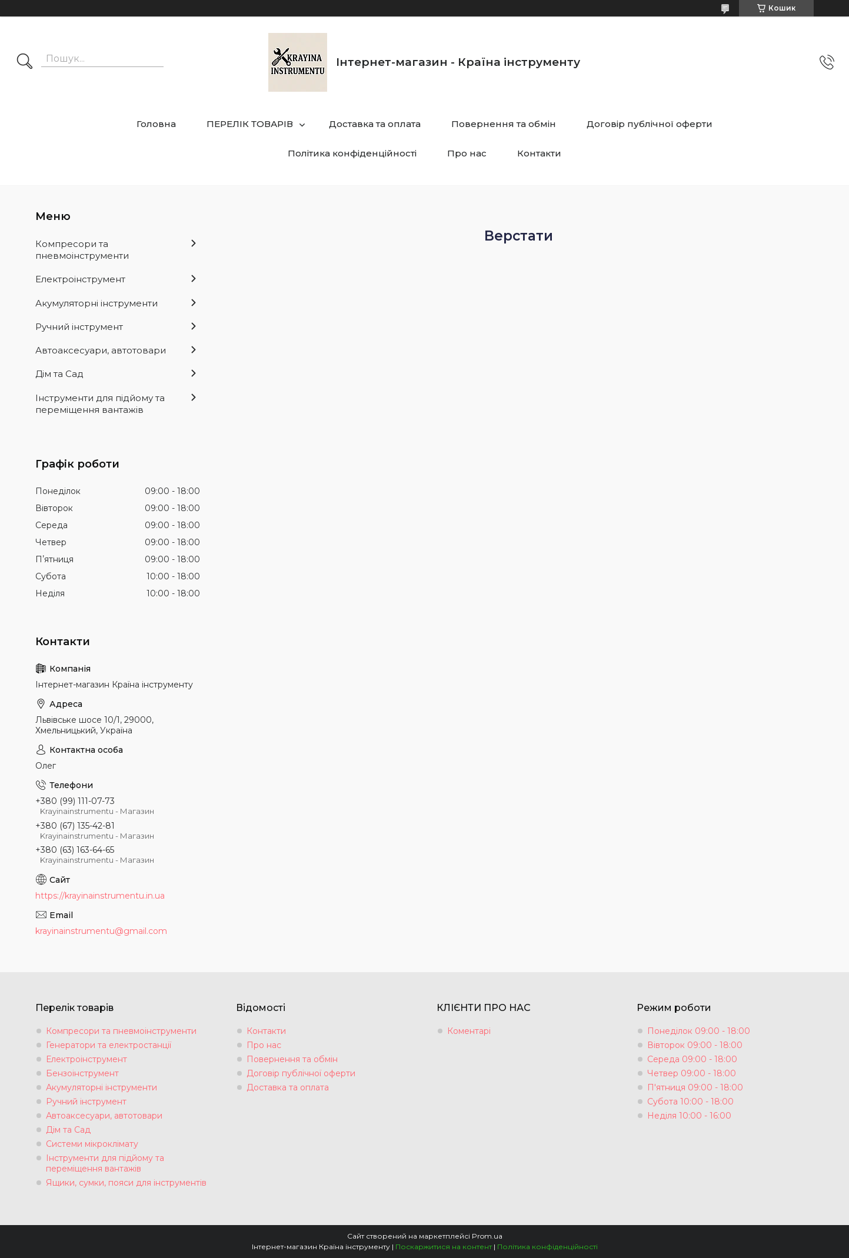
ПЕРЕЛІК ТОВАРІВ (250, 123)
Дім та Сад (59, 373)
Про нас (467, 153)
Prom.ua (487, 1236)
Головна (156, 123)
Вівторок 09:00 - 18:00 (695, 1045)
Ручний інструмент (79, 326)
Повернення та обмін (503, 123)
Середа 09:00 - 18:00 (692, 1059)
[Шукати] (25, 62)
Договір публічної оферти (650, 123)
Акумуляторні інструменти (96, 303)
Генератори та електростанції (108, 1045)
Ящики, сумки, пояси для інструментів (126, 1182)
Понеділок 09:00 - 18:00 (698, 1031)
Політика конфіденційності (352, 153)
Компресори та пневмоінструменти (82, 249)
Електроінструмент (80, 279)
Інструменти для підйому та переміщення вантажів (100, 403)
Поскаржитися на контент (443, 1246)
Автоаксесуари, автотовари (100, 350)
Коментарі (469, 1031)
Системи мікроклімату (92, 1144)
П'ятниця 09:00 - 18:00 (695, 1087)
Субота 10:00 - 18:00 (690, 1101)
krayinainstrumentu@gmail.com (101, 931)
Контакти (539, 153)
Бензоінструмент (82, 1073)
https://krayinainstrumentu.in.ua (100, 895)
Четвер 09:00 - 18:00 (691, 1073)
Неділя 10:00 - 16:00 (689, 1115)
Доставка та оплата (375, 123)
